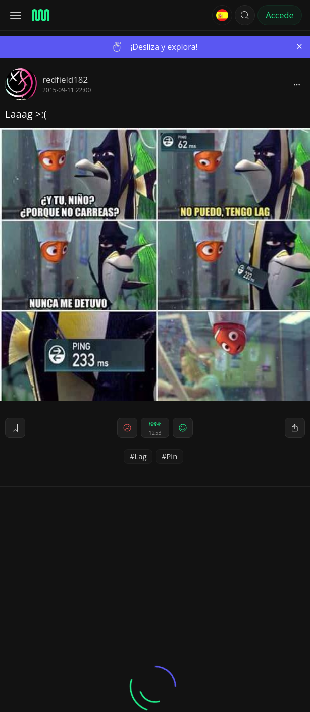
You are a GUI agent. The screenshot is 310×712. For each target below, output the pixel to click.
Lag (140, 456)
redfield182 (65, 79)
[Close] (299, 46)
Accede (280, 15)
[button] (245, 15)
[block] (297, 84)
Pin (171, 456)
